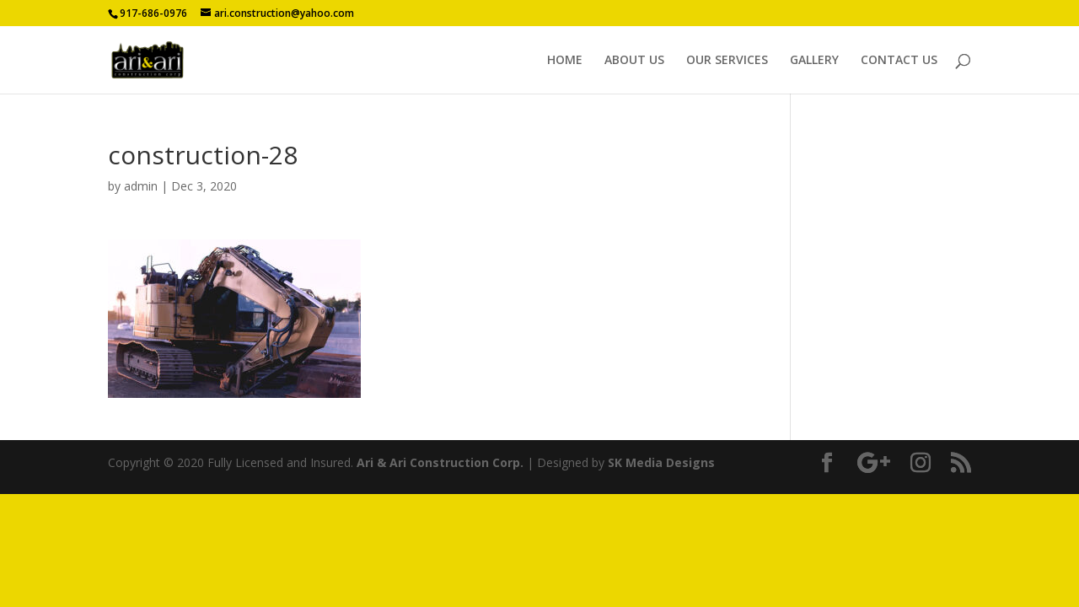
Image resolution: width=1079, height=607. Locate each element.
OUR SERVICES (727, 60)
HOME (564, 60)
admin (141, 186)
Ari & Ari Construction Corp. (440, 462)
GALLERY (814, 60)
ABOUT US (634, 60)
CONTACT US (899, 60)
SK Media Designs (661, 462)
